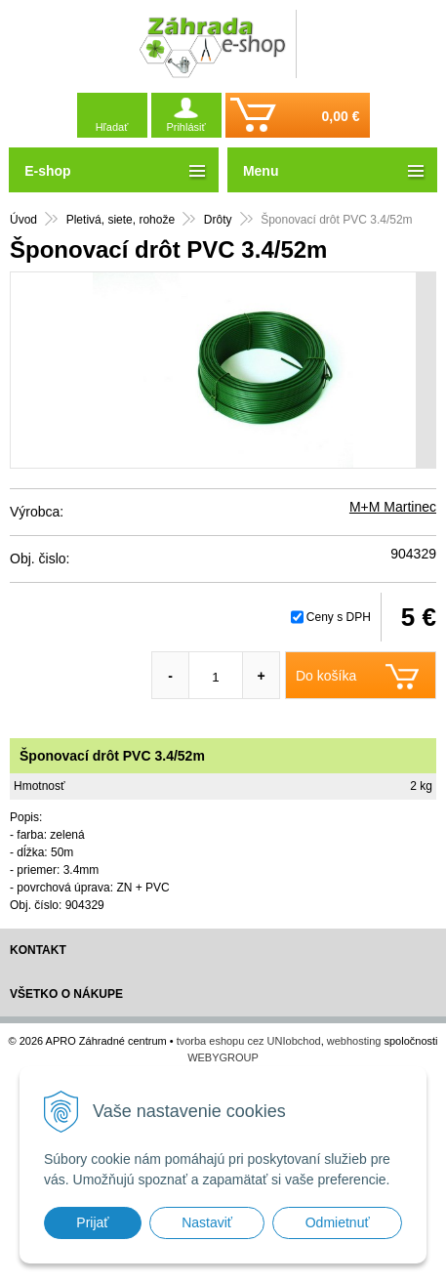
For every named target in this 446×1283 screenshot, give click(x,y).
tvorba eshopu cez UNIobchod (249, 1041)
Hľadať (112, 127)
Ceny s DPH (338, 617)
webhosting (354, 1041)
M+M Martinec (392, 507)
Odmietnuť (337, 1222)
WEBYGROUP (223, 1057)
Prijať (92, 1222)
